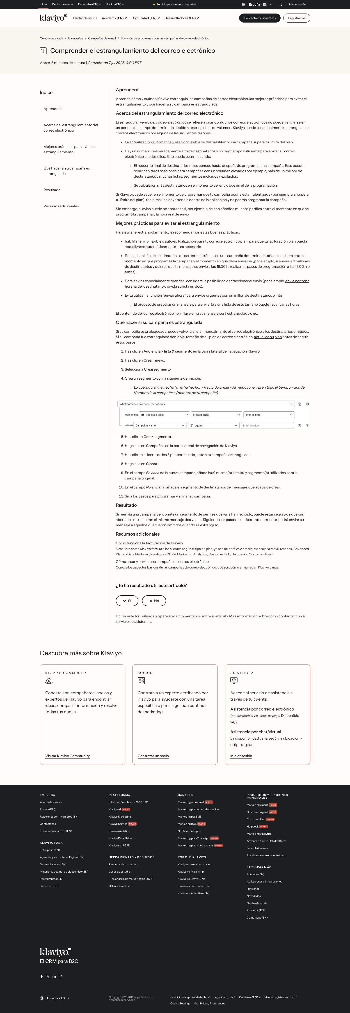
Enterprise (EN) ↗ (89, 4)
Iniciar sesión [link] (241, 756)
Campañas (75, 38)
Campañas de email (102, 38)
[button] (213, 415)
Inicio (43, 4)
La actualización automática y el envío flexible (162, 142)
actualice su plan (268, 337)
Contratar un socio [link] (153, 756)
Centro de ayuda (62, 4)
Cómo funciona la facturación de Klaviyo (149, 543)
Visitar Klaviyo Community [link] (67, 756)
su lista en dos (189, 286)
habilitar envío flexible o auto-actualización (160, 241)
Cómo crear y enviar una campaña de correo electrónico (162, 561)
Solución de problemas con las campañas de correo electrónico (165, 38)
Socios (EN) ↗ (115, 4)
